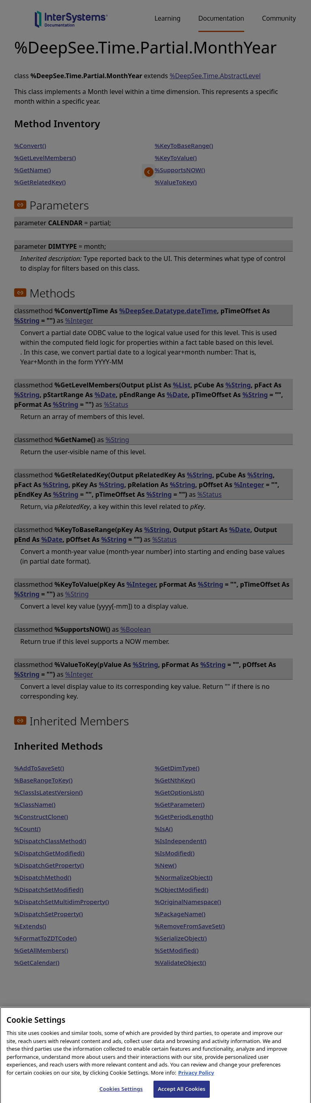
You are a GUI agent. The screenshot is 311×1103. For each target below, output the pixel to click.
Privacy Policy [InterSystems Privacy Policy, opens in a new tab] (196, 1078)
